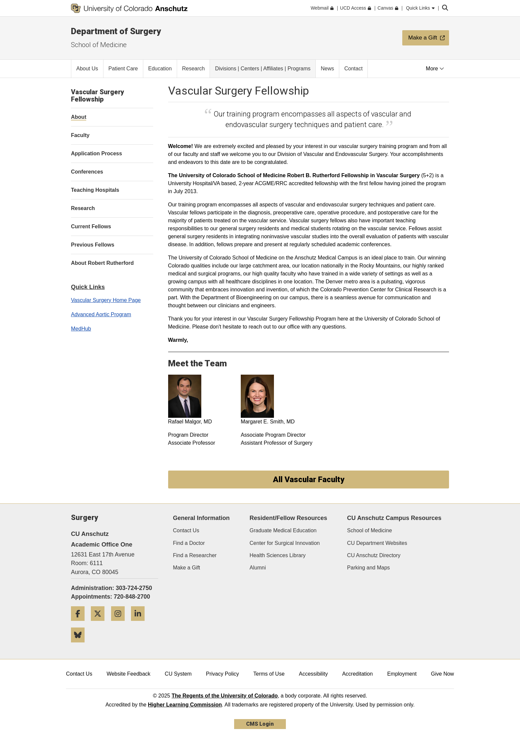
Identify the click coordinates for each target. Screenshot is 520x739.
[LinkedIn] (140, 623)
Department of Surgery (116, 31)
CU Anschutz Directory (374, 555)
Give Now (442, 674)
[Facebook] (80, 623)
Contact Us (186, 530)
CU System (178, 674)
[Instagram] (120, 623)
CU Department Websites (377, 543)
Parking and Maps (368, 567)
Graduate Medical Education (283, 530)
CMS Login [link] (260, 724)
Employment (402, 674)
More (435, 68)
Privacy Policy (222, 674)
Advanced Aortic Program (101, 314)
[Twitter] (100, 623)
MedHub (81, 329)
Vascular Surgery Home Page (106, 300)
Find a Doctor (189, 543)
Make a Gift (186, 567)
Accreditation (357, 674)
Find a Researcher (195, 555)
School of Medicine (99, 45)
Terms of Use (269, 674)
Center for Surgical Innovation (285, 543)
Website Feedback (128, 674)
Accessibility (313, 674)
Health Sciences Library (278, 555)
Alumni (258, 567)
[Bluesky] (80, 645)
